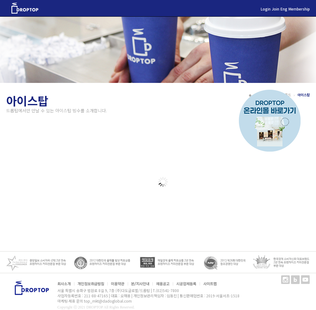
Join (275, 8)
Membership (299, 8)
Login (266, 8)
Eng (284, 8)
